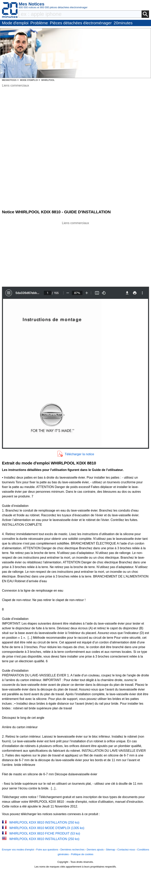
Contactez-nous (126, 849)
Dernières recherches (72, 849)
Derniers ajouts (95, 849)
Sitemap (110, 849)
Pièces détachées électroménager (81, 23)
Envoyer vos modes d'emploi (18, 849)
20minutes (123, 23)
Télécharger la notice (79, 454)
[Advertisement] (75, 252)
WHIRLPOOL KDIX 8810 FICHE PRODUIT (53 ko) (44, 833)
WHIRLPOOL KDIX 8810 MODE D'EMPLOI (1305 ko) (46, 828)
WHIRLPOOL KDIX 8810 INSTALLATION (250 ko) (44, 822)
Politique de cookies (82, 854)
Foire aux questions (47, 849)
